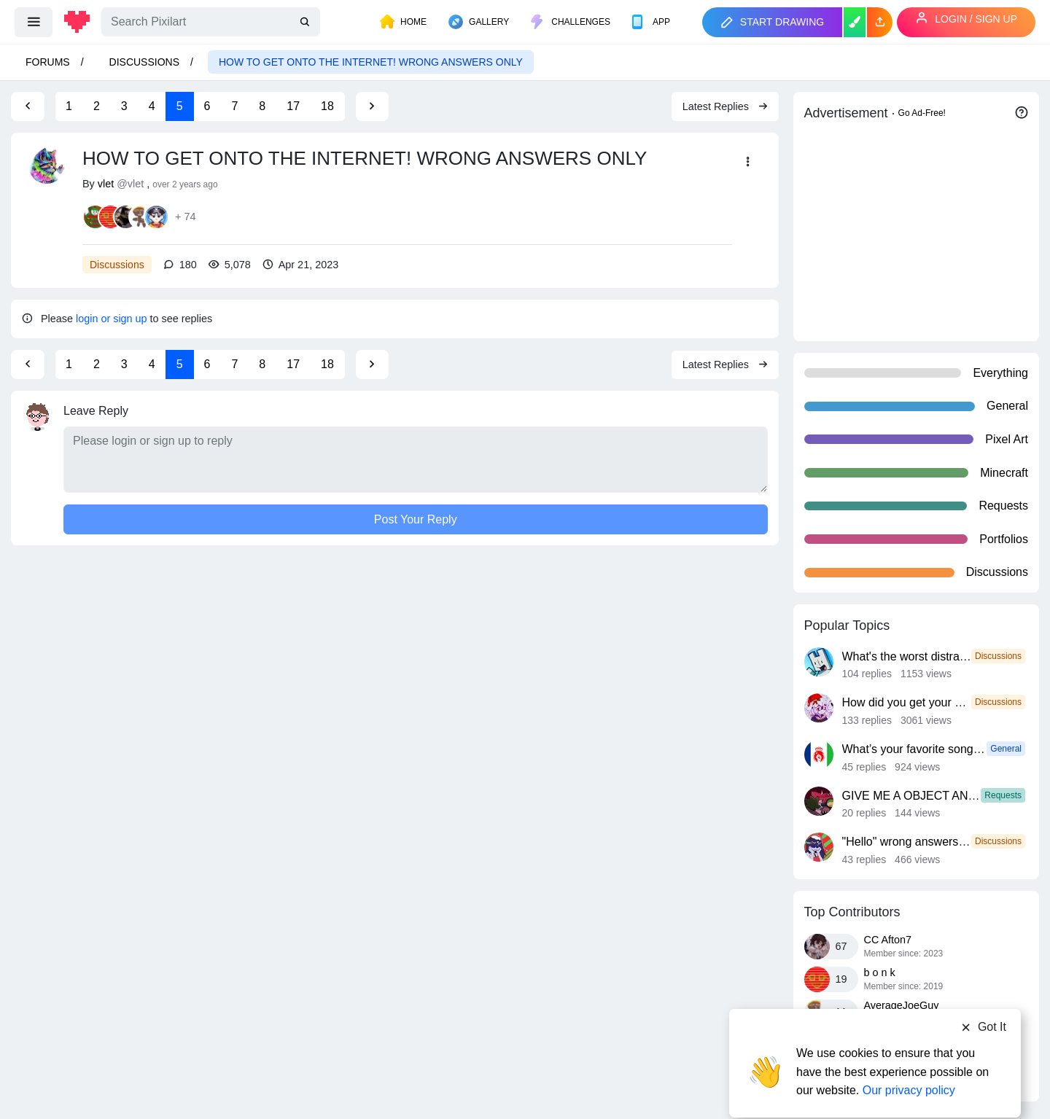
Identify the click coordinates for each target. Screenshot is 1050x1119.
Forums (48, 62)
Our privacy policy (909, 1062)
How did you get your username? (928, 702)
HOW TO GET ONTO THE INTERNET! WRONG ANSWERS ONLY (371, 62)
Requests (1003, 795)
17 (293, 106)
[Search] (210, 21)
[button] (879, 22)
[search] (306, 22)
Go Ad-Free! (922, 113)
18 (327, 106)
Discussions (144, 62)
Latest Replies (725, 106)
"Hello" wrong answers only (913, 841)
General (1006, 749)
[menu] (33, 21)
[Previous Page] (27, 106)
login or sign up (111, 318)
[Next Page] (372, 106)
